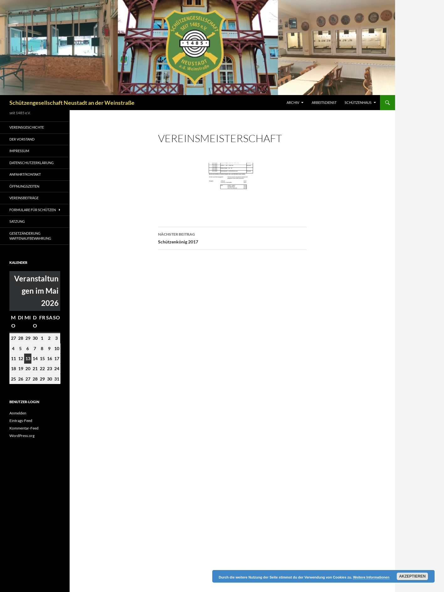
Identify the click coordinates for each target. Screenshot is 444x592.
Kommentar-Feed (24, 428)
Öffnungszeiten (24, 186)
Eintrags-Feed (20, 420)
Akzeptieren (412, 576)
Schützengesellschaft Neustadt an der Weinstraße (72, 102)
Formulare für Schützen (32, 210)
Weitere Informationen (371, 577)
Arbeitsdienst (324, 102)
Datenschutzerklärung (31, 163)
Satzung (17, 221)
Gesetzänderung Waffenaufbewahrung (30, 236)
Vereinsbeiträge (24, 198)
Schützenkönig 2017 (232, 237)
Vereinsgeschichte (26, 127)
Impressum (19, 151)
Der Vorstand (21, 139)
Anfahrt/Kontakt (25, 174)
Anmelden (17, 413)
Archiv (293, 102)
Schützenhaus (358, 102)
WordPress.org (21, 435)
